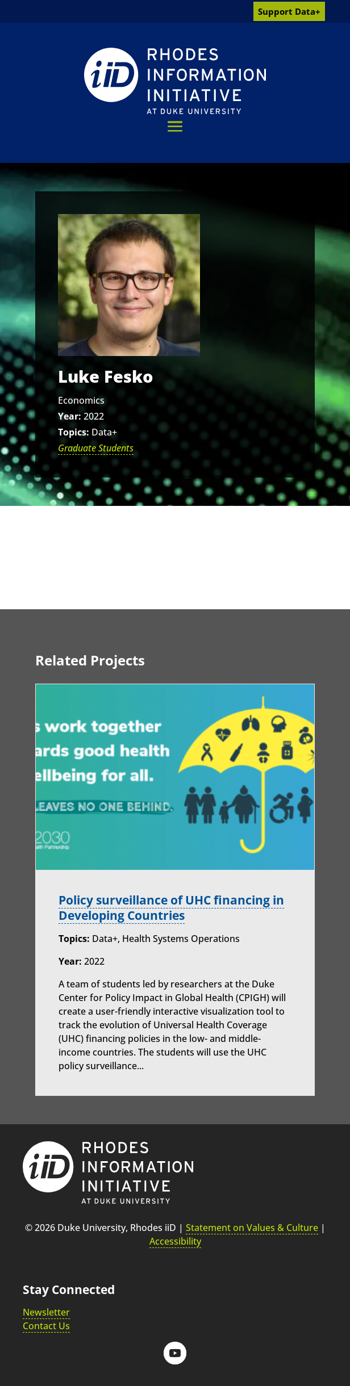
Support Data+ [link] (289, 11)
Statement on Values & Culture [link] (252, 1227)
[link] (175, 81)
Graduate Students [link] (96, 448)
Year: (69, 416)
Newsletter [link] (46, 1312)
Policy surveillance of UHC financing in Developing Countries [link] (171, 907)
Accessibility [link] (175, 1241)
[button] (175, 126)
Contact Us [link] (46, 1326)
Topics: (73, 432)
